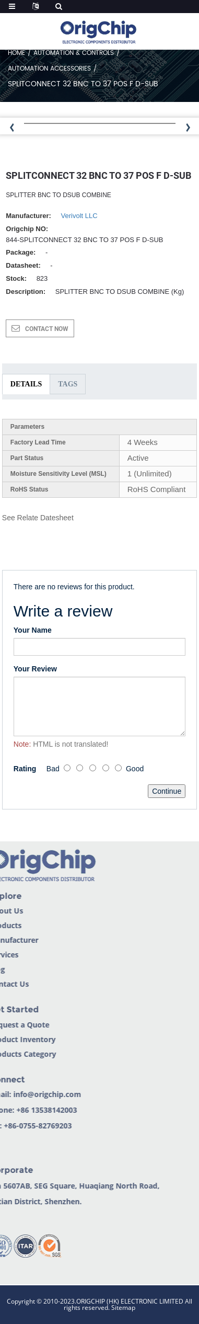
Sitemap (123, 1307)
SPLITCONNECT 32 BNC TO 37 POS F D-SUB (83, 84)
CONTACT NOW (46, 329)
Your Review (35, 669)
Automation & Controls (73, 53)
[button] (190, 128)
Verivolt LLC (79, 216)
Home (16, 53)
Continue (166, 791)
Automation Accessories (49, 69)
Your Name (33, 630)
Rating (25, 768)
